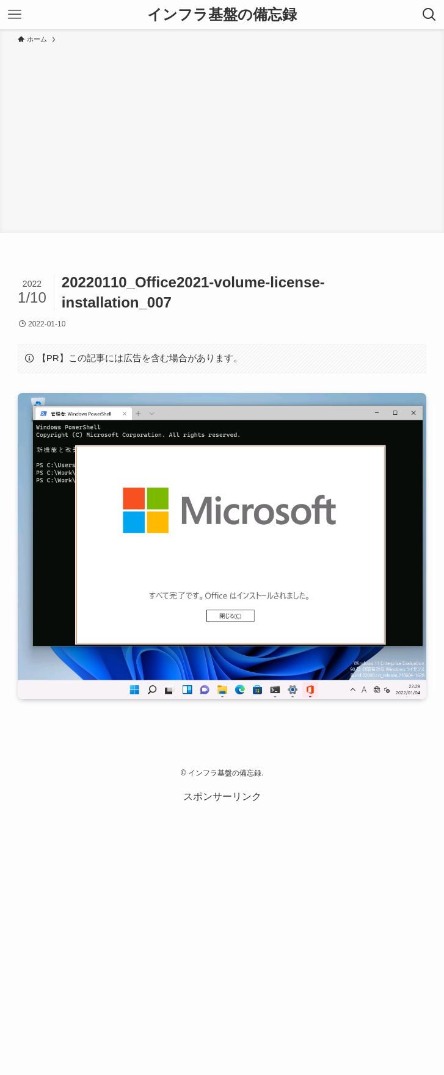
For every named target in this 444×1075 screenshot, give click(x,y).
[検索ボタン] (429, 14)
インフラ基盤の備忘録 (222, 14)
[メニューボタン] (14, 14)
